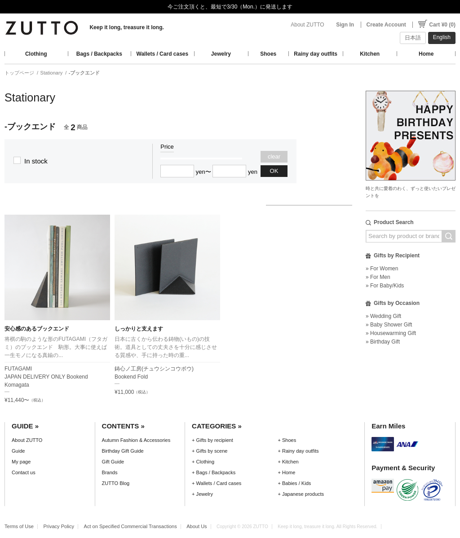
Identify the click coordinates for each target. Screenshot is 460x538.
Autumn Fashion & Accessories (136, 440)
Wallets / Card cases (163, 54)
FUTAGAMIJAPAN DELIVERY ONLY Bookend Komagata (46, 377)
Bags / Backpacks (99, 54)
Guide (18, 451)
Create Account (386, 25)
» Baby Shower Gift (389, 325)
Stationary (51, 72)
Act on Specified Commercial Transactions (130, 526)
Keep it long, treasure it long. (126, 27)
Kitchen (370, 54)
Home (426, 54)
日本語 (413, 38)
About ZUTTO (307, 25)
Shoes (268, 54)
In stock (36, 161)
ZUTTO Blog (116, 483)
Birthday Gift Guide (123, 451)
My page (21, 461)
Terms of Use (19, 526)
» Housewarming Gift (391, 333)
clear (274, 156)
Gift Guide (113, 461)
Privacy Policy (58, 526)
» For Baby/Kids (385, 285)
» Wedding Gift (383, 316)
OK (274, 171)
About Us (196, 526)
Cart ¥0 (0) (442, 25)
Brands (110, 472)
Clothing (36, 54)
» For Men (378, 277)
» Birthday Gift (383, 342)
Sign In (345, 25)
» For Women (382, 268)
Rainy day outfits (315, 54)
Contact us (23, 472)
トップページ (19, 72)
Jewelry (221, 54)
